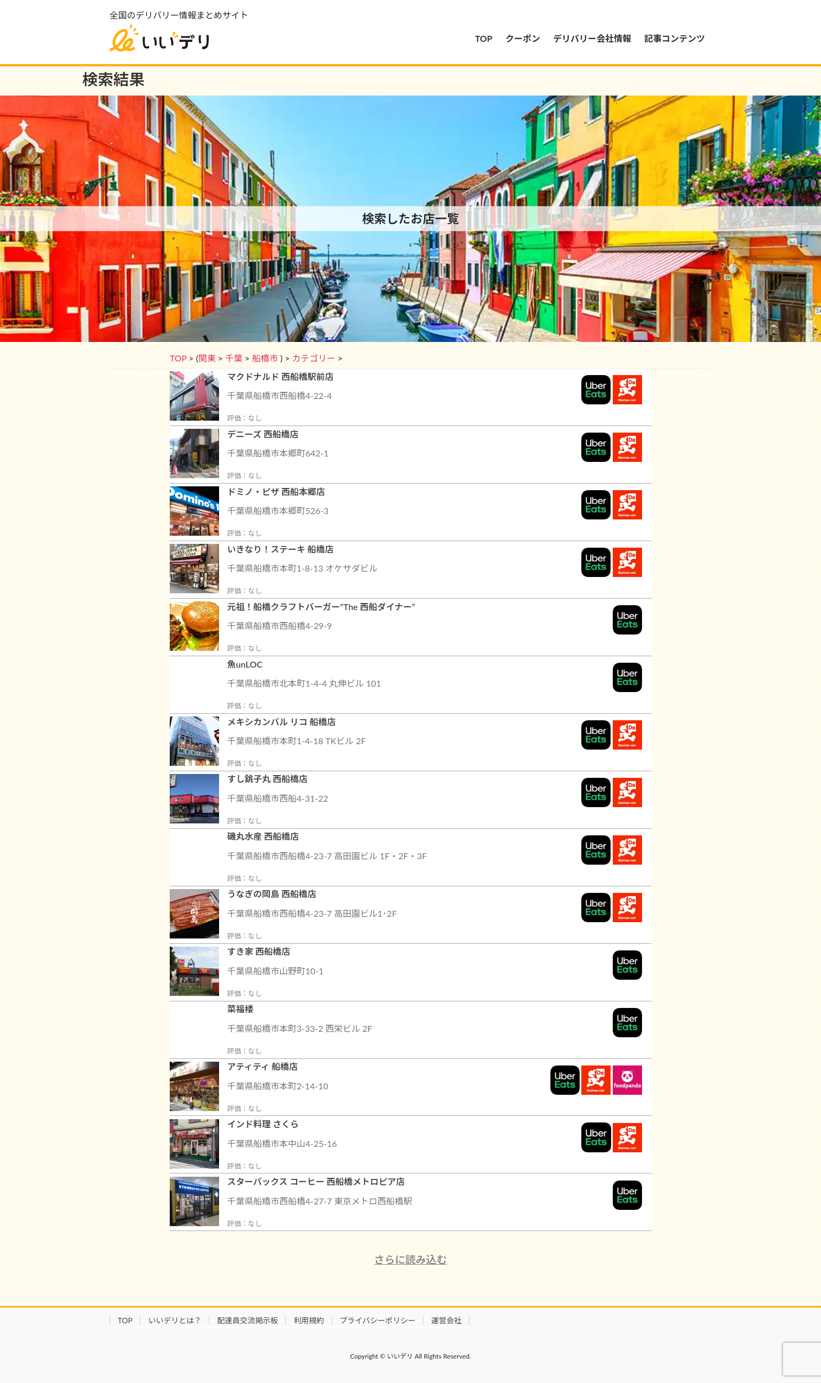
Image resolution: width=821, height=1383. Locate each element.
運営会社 (446, 1320)
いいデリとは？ (174, 1320)
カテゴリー (314, 358)
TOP (178, 358)
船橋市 (265, 358)
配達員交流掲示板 (247, 1320)
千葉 (233, 358)
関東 (207, 358)
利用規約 (308, 1320)
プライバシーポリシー (377, 1320)
